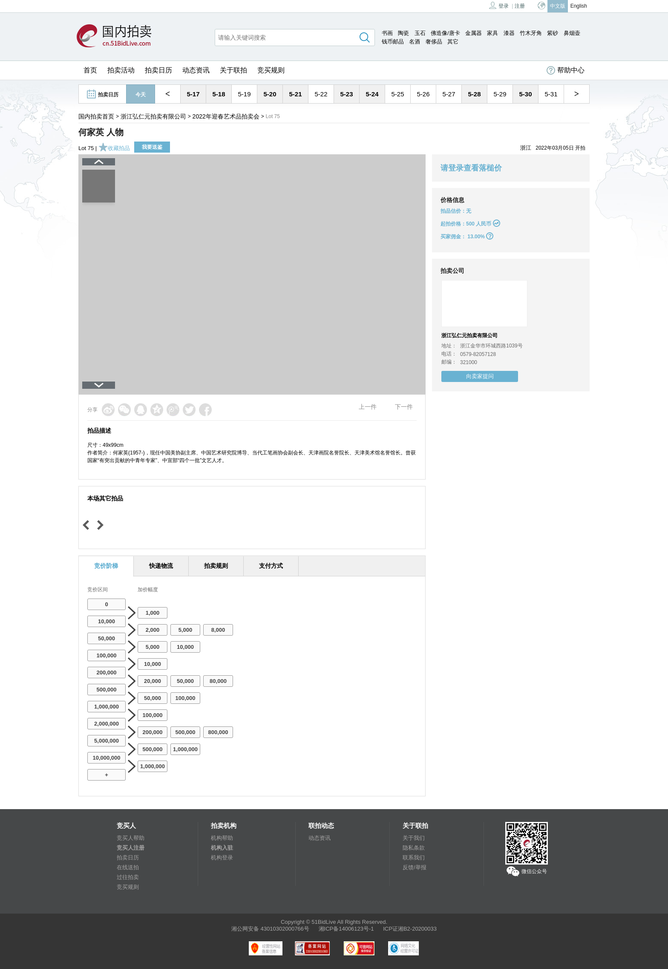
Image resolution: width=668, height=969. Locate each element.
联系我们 (414, 857)
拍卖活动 (121, 70)
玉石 (420, 33)
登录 (499, 5)
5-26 (423, 94)
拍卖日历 (158, 70)
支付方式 (271, 565)
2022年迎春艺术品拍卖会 (226, 116)
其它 (452, 41)
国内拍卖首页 (96, 116)
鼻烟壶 (572, 33)
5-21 (295, 94)
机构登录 (222, 857)
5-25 (397, 94)
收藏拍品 (114, 148)
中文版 (557, 6)
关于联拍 (233, 70)
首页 (90, 70)
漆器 (509, 33)
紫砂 (552, 33)
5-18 (218, 94)
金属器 (473, 33)
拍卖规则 (216, 565)
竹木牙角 (531, 33)
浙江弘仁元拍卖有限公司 (153, 116)
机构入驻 (222, 848)
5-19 (244, 94)
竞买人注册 (130, 848)
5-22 (320, 94)
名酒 (414, 41)
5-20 (269, 94)
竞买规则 (271, 70)
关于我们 (414, 838)
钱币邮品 (393, 41)
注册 (520, 6)
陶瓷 (403, 33)
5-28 (474, 94)
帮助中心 (565, 70)
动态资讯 (196, 70)
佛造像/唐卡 (445, 33)
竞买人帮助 (130, 838)
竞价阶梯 (106, 565)
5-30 (525, 94)
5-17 (193, 94)
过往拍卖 (128, 877)
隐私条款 (414, 848)
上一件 (368, 406)
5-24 (372, 94)
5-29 (499, 94)
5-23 (346, 94)
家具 (492, 33)
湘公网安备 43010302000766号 (270, 929)
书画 (387, 33)
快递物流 (161, 565)
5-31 (550, 94)
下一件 (404, 406)
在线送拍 (128, 867)
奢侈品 (434, 41)
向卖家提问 (480, 376)
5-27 (448, 94)
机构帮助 (222, 838)
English (578, 6)
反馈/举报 (414, 867)
